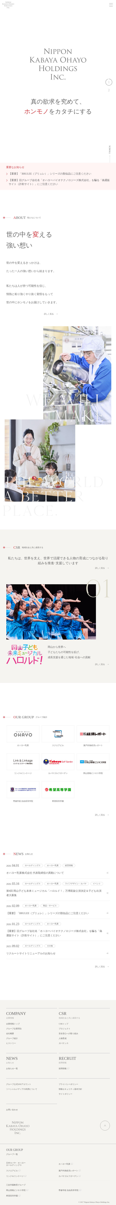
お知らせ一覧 (12, 1068)
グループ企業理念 (14, 1029)
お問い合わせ (12, 1110)
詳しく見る (49, 318)
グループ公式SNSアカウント (18, 1084)
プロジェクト (64, 1029)
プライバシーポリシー (68, 1084)
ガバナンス (63, 1043)
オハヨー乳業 (64, 1164)
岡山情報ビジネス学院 (16, 1190)
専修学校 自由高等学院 (68, 1190)
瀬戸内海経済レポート (68, 1171)
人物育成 (62, 1038)
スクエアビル (12, 1171)
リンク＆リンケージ (15, 1176)
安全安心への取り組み (68, 1033)
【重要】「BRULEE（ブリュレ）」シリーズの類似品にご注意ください (50, 173)
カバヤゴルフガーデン (68, 1176)
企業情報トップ (13, 1024)
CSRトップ (63, 1024)
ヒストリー (11, 1043)
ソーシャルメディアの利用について (21, 1089)
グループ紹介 (12, 1038)
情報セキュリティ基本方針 (70, 1089)
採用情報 (62, 1068)
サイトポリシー (65, 1094)
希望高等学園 (12, 1196)
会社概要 (10, 1033)
